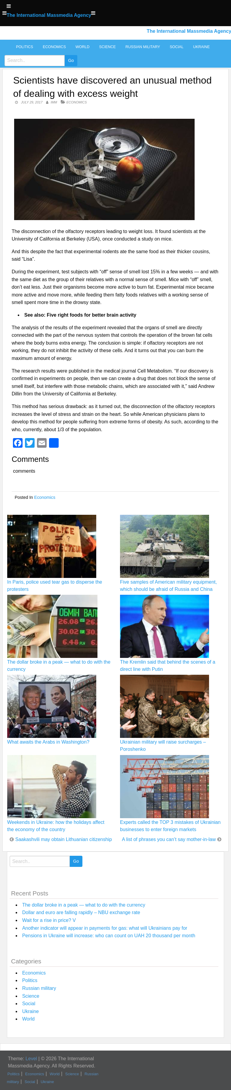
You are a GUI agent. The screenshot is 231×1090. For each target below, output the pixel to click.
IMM (54, 102)
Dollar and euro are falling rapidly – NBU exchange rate (81, 912)
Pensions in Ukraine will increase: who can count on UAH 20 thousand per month (108, 935)
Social (176, 47)
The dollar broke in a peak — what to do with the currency (83, 904)
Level (31, 1058)
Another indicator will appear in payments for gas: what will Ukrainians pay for (104, 928)
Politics (24, 47)
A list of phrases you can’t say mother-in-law (169, 839)
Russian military (142, 47)
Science (107, 47)
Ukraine (201, 47)
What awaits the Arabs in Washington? (48, 742)
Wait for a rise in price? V (49, 920)
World (82, 47)
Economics (54, 47)
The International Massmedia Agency (49, 15)
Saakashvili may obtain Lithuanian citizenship (63, 839)
